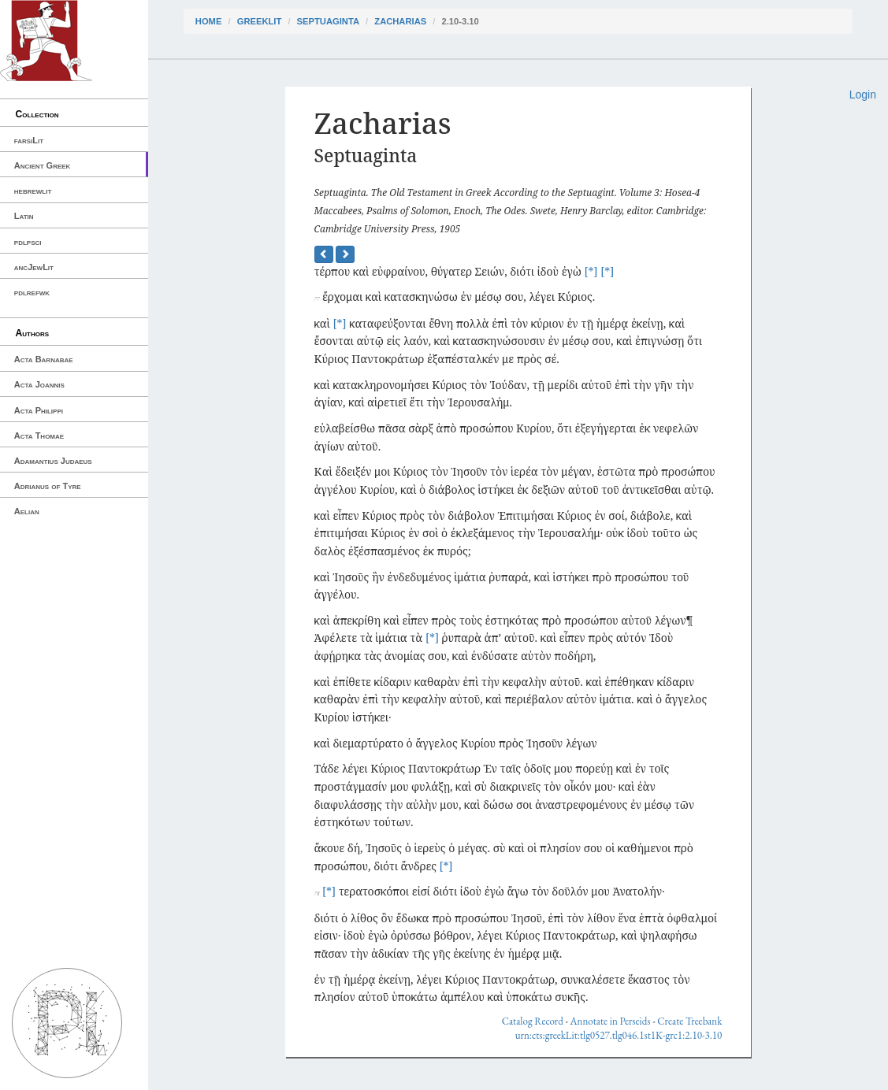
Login (862, 94)
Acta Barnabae (43, 359)
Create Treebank (689, 1021)
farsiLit (28, 140)
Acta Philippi (38, 410)
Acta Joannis (39, 384)
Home (208, 21)
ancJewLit (34, 267)
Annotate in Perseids (610, 1021)
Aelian (26, 511)
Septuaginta (328, 21)
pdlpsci (28, 242)
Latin (24, 216)
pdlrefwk (32, 292)
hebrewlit (33, 190)
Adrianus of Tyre (47, 486)
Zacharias (400, 21)
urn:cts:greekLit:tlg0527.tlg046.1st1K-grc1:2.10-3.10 (619, 1035)
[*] (590, 271)
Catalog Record (532, 1021)
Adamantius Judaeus (53, 460)
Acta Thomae (39, 435)
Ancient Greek (42, 165)
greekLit (259, 21)
